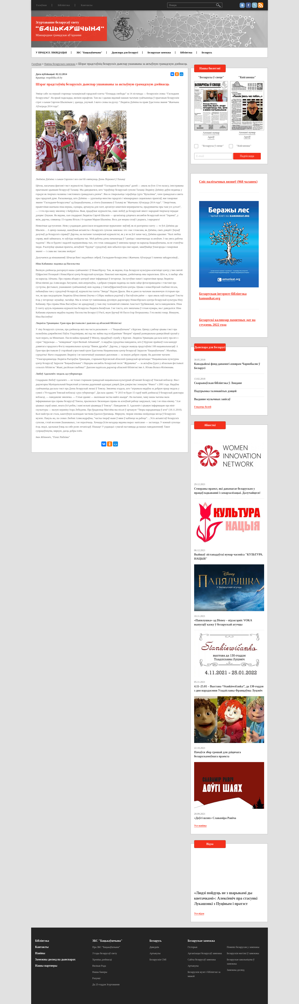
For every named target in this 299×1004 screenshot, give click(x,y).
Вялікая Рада (99, 965)
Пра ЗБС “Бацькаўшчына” (106, 947)
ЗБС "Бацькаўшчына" (89, 52)
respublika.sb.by (54, 77)
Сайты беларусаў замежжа (202, 959)
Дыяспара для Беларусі (125, 52)
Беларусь (207, 52)
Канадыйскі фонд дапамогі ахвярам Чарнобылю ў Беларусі (227, 366)
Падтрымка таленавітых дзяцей (215, 391)
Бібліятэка (64, 5)
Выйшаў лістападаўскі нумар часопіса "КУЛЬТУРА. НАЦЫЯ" (228, 556)
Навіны (40, 953)
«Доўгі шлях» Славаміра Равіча (215, 818)
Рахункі (96, 978)
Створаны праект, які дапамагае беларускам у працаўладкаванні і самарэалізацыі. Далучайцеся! (227, 490)
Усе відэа (199, 913)
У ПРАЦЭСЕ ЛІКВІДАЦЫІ (51, 52)
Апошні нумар (211, 132)
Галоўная (41, 5)
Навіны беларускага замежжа (59, 64)
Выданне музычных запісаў (212, 399)
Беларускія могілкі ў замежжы (243, 953)
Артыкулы (155, 953)
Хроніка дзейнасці (102, 959)
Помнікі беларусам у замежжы (243, 947)
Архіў (211, 137)
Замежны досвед (235, 969)
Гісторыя (192, 947)
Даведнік (154, 947)
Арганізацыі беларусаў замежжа (205, 953)
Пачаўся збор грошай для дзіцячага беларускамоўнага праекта (217, 754)
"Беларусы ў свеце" (213, 145)
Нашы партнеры (46, 965)
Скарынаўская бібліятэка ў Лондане (218, 383)
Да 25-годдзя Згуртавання (106, 984)
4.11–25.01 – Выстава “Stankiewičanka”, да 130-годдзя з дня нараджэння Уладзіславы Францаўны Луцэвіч (228, 688)
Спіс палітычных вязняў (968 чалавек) (228, 181)
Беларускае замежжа (159, 52)
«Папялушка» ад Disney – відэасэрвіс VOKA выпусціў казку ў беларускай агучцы (223, 622)
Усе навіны (200, 825)
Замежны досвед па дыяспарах (55, 959)
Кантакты (86, 5)
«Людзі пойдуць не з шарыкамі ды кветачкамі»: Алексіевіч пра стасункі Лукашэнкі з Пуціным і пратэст (225, 898)
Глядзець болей (202, 406)
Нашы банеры (99, 972)
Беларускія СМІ (158, 959)
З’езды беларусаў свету (104, 953)
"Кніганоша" (243, 145)
